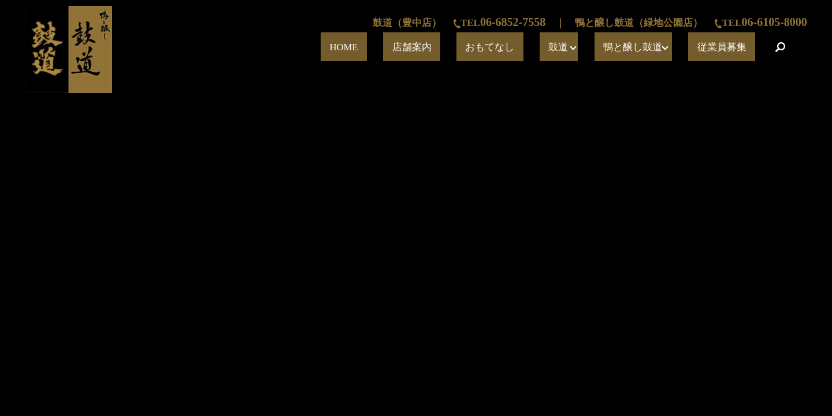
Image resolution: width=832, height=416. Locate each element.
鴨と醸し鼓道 (665, 47)
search (780, 46)
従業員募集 (735, 47)
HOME (465, 47)
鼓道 (608, 47)
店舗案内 (510, 47)
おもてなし (563, 47)
